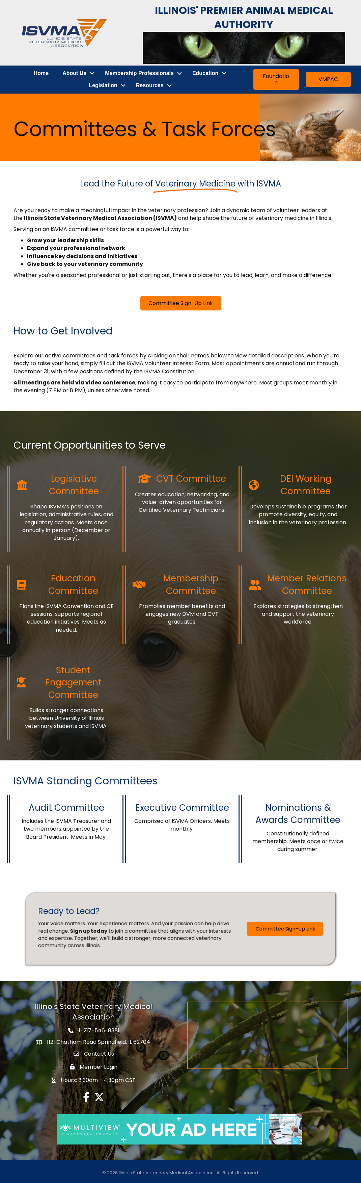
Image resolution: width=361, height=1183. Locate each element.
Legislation (103, 85)
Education (205, 73)
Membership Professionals (139, 73)
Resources (150, 85)
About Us (74, 73)
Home (41, 73)
